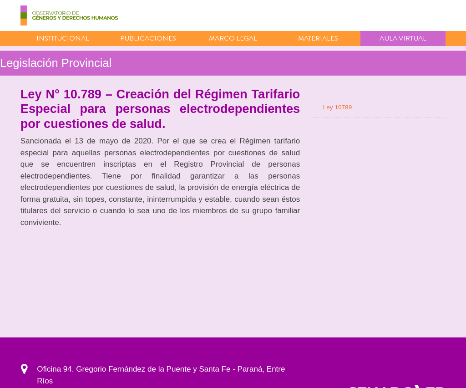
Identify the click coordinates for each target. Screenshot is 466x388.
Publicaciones (148, 38)
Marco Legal (233, 38)
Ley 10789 (337, 107)
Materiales (318, 38)
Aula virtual (403, 38)
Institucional (62, 38)
